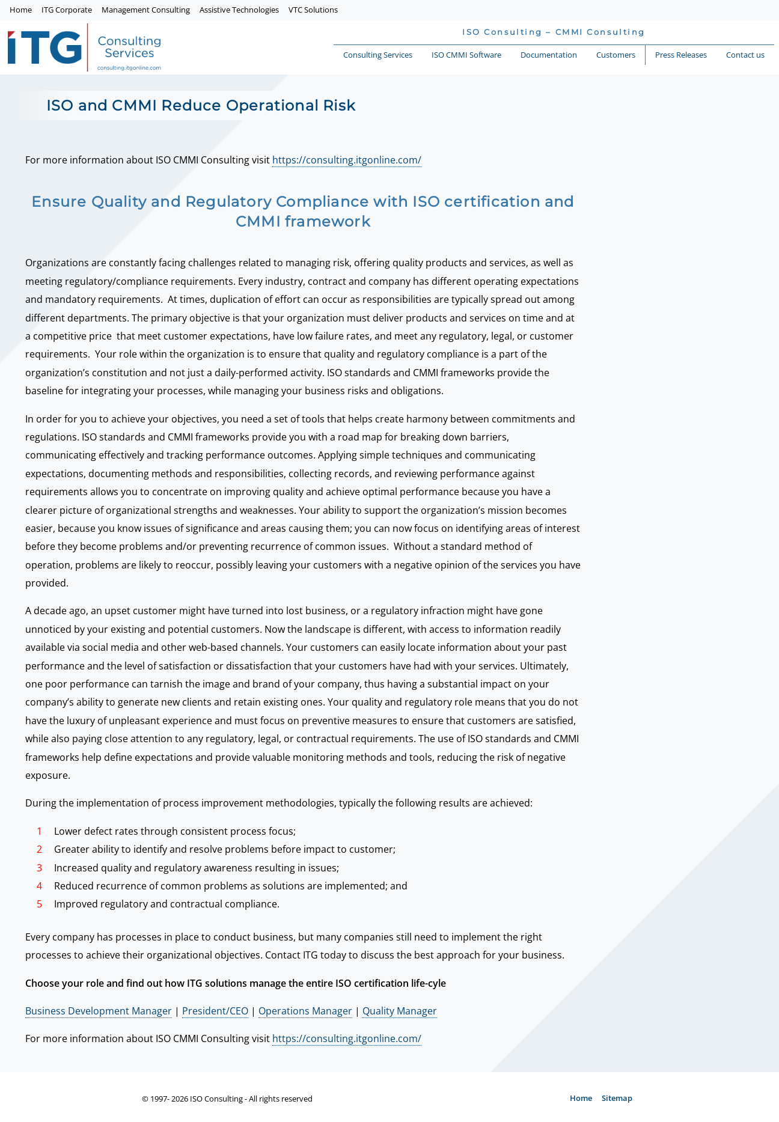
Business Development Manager (98, 1010)
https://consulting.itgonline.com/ (346, 159)
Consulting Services (377, 54)
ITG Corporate (66, 9)
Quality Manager (399, 1010)
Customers (615, 54)
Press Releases (681, 54)
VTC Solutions (313, 9)
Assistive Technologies (239, 9)
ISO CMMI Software (466, 54)
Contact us (745, 54)
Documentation (549, 54)
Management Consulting (146, 9)
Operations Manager (305, 1010)
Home (21, 9)
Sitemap (617, 1098)
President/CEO (215, 1010)
